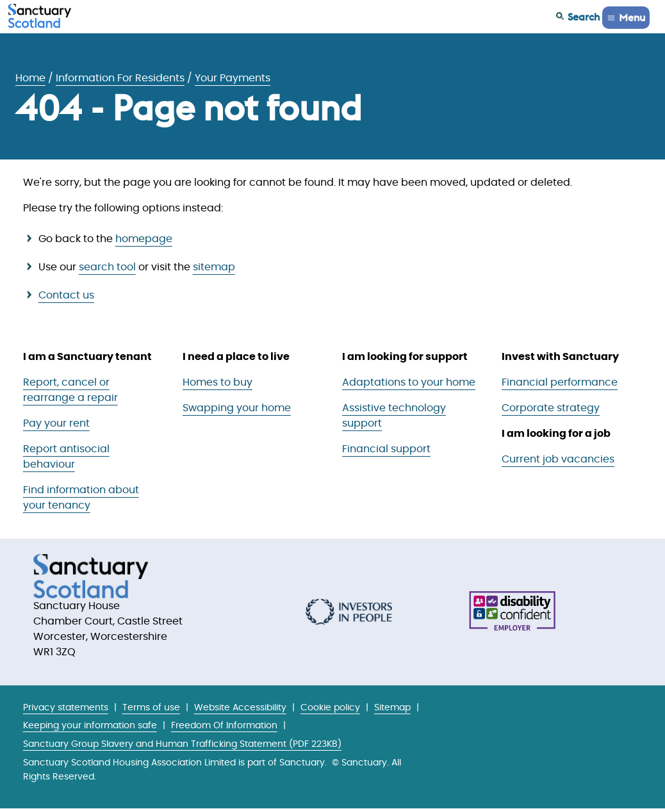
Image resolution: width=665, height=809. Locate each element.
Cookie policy (330, 707)
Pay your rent (56, 423)
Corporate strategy (551, 408)
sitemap (214, 267)
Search (584, 16)
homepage (143, 239)
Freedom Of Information (224, 725)
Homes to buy (217, 382)
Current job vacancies (558, 459)
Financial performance (560, 382)
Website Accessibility (240, 707)
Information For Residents (120, 78)
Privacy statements (65, 707)
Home (30, 78)
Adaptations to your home (408, 382)
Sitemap (392, 707)
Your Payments (232, 78)
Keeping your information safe (90, 725)
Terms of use (151, 707)
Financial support (386, 449)
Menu (632, 17)
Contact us (66, 295)
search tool (107, 267)
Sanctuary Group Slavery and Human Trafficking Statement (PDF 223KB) (182, 744)
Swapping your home (237, 408)
